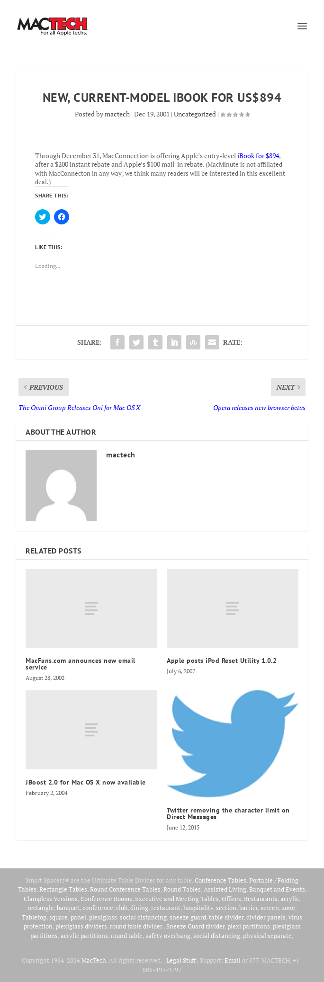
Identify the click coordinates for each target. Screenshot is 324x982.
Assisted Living (225, 889)
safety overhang (167, 935)
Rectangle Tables (63, 889)
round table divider (136, 926)
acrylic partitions (84, 935)
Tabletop (34, 917)
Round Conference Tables (125, 889)
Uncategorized (195, 113)
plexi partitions (248, 926)
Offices (231, 898)
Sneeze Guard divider (195, 926)
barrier (248, 907)
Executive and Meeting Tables (177, 898)
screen (270, 907)
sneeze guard (188, 917)
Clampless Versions (51, 898)
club (121, 907)
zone (288, 907)
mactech (117, 113)
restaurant (165, 907)
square (58, 917)
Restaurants (261, 898)
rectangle (40, 907)
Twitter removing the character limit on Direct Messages (228, 813)
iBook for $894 (258, 155)
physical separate (267, 935)
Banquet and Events (277, 889)
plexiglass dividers (81, 926)
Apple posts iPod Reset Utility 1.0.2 (222, 660)
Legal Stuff (181, 960)
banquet (68, 907)
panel (78, 917)
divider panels (266, 917)
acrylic (289, 898)
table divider (226, 917)
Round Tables (182, 889)
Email (233, 960)
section (226, 907)
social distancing (143, 917)
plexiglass (103, 917)
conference (97, 907)
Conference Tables (220, 880)
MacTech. (94, 960)
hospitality (198, 907)
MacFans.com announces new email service (80, 663)
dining (139, 907)
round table (127, 935)
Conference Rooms (106, 898)
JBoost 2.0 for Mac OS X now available (86, 782)
